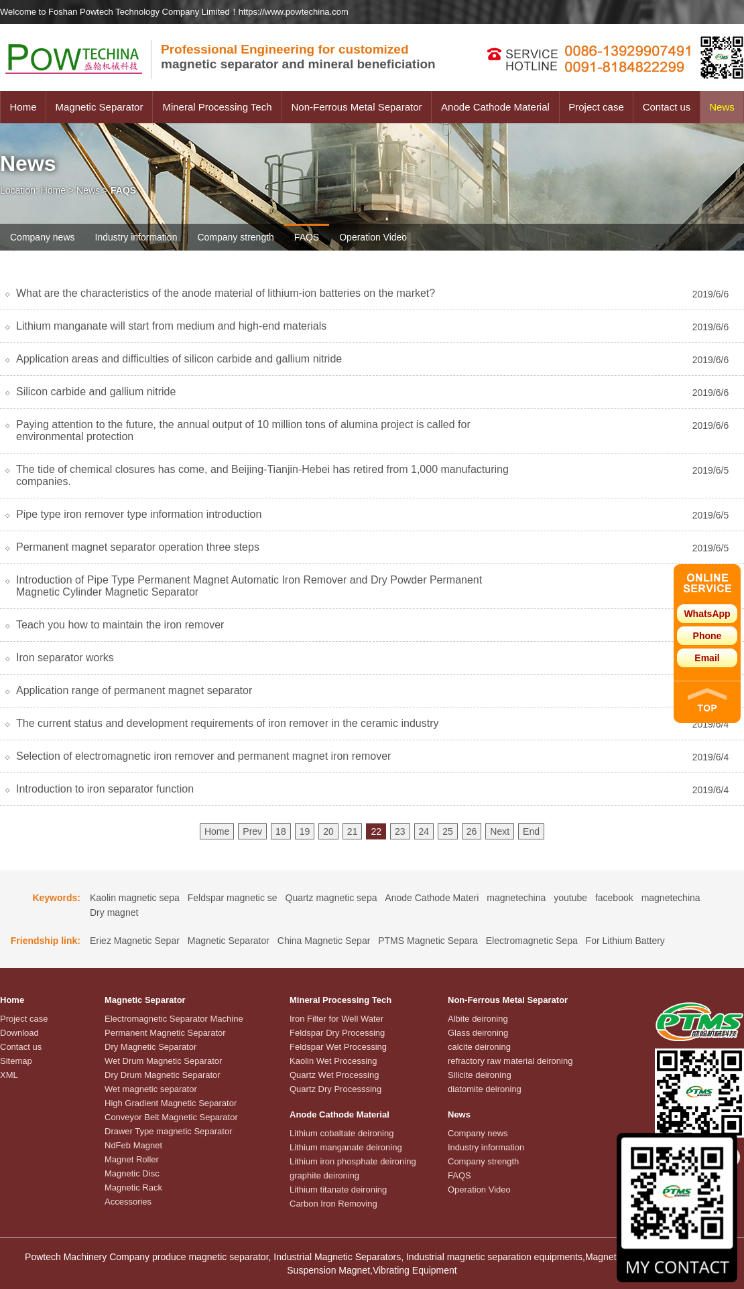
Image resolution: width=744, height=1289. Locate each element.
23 (400, 831)
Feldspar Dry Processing (337, 1033)
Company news (42, 237)
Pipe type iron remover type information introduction (138, 514)
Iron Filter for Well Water (336, 1019)
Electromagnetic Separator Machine (174, 1019)
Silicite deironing (479, 1075)
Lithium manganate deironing (346, 1147)
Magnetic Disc (132, 1173)
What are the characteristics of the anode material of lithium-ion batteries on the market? (225, 293)
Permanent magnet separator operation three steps (137, 547)
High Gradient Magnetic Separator (171, 1103)
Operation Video (373, 237)
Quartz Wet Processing (334, 1075)
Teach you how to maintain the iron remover (120, 624)
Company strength (235, 237)
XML (9, 1075)
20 (328, 831)
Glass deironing (478, 1033)
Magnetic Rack (133, 1187)
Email (706, 658)
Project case (596, 107)
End (531, 831)
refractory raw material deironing (510, 1061)
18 (280, 831)
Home (22, 107)
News (722, 107)
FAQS (306, 237)
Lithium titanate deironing (338, 1189)
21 (352, 831)
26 (472, 831)
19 (305, 831)
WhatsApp (707, 613)
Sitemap (16, 1061)
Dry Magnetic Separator (150, 1047)
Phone (707, 635)
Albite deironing (478, 1019)
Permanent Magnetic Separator (165, 1033)
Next (499, 831)
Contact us (667, 107)
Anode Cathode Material (495, 107)
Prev (252, 831)
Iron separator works (65, 657)
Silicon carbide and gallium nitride (96, 391)
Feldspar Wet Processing (338, 1047)
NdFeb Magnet (133, 1145)
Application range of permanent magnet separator (134, 690)
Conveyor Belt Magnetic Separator (171, 1117)
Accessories (128, 1202)
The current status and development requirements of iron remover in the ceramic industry (227, 723)
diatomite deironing (484, 1089)
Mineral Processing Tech (216, 107)
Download (19, 1033)
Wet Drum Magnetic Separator (163, 1061)
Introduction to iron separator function (105, 789)
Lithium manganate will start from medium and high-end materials (171, 326)
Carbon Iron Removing (333, 1204)
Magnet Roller (132, 1159)
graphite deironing (324, 1175)
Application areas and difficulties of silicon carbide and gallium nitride (179, 358)
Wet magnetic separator (151, 1089)
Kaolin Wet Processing (333, 1061)
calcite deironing (479, 1047)
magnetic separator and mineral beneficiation (298, 56)
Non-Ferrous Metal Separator (356, 107)
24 (424, 831)
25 (447, 831)
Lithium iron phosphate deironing (353, 1161)
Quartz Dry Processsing (335, 1089)
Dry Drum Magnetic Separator (163, 1075)
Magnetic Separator (99, 107)
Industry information (136, 237)
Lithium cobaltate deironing (341, 1133)
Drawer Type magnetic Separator (169, 1131)
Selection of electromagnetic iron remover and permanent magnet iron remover (203, 756)
